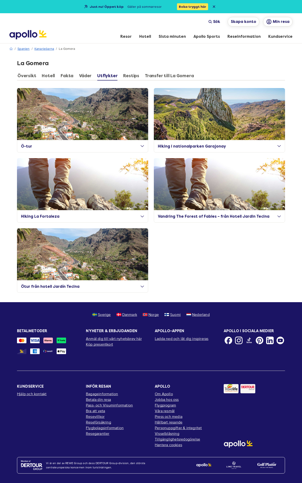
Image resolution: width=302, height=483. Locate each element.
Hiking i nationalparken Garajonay (219, 146)
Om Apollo (164, 394)
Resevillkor (95, 416)
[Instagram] (238, 340)
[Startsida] (27, 34)
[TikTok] (249, 340)
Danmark (127, 314)
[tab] (28, 76)
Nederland (198, 314)
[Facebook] (228, 340)
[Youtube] (280, 340)
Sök (214, 21)
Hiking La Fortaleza (82, 216)
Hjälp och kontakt (31, 394)
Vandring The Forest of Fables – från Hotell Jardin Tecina (219, 216)
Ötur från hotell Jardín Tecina (82, 286)
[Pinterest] (259, 340)
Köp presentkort (99, 344)
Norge (151, 314)
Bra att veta (95, 411)
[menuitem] (126, 36)
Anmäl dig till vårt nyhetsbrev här (114, 338)
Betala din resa (98, 399)
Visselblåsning (167, 433)
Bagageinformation (102, 394)
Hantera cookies (168, 445)
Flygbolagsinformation (105, 428)
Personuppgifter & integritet (178, 428)
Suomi (172, 314)
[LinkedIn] (270, 340)
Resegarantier (97, 433)
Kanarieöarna (44, 49)
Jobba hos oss (167, 399)
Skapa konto (243, 21)
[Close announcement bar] (214, 6)
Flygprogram (165, 405)
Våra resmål (165, 411)
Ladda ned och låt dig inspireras (181, 338)
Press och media (168, 416)
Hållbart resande (168, 422)
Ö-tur (82, 146)
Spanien (23, 49)
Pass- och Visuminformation (109, 405)
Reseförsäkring (98, 422)
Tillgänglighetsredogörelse (177, 439)
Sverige (101, 314)
